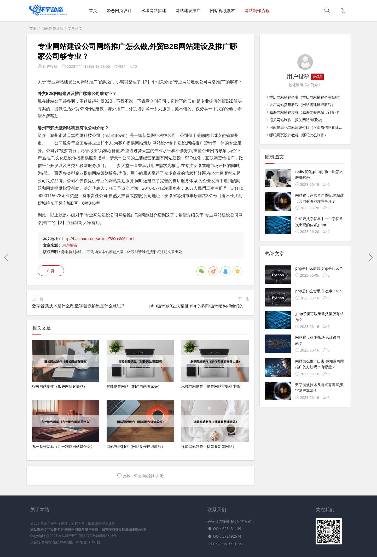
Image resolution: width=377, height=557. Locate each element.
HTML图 (94, 542)
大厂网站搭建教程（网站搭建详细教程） (302, 104)
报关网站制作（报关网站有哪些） (296, 119)
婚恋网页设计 (119, 10)
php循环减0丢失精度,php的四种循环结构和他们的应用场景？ (206, 306)
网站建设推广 (188, 10)
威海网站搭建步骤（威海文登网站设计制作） (306, 112)
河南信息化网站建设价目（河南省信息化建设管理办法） (315, 127)
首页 (93, 10)
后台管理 (37, 542)
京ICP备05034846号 (101, 535)
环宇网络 (78, 535)
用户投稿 (69, 245)
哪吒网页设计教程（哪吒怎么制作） (298, 134)
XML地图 (66, 542)
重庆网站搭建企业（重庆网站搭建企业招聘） (306, 97)
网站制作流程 (257, 10)
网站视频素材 (222, 10)
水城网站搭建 (153, 10)
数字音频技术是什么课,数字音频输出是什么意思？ (78, 306)
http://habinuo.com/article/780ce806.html (98, 238)
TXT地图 (80, 542)
